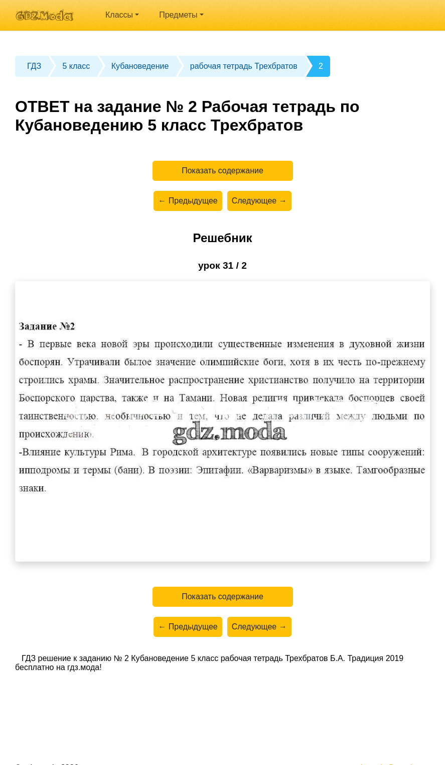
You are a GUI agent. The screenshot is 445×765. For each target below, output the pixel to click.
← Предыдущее (187, 200)
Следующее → (259, 200)
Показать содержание (222, 170)
